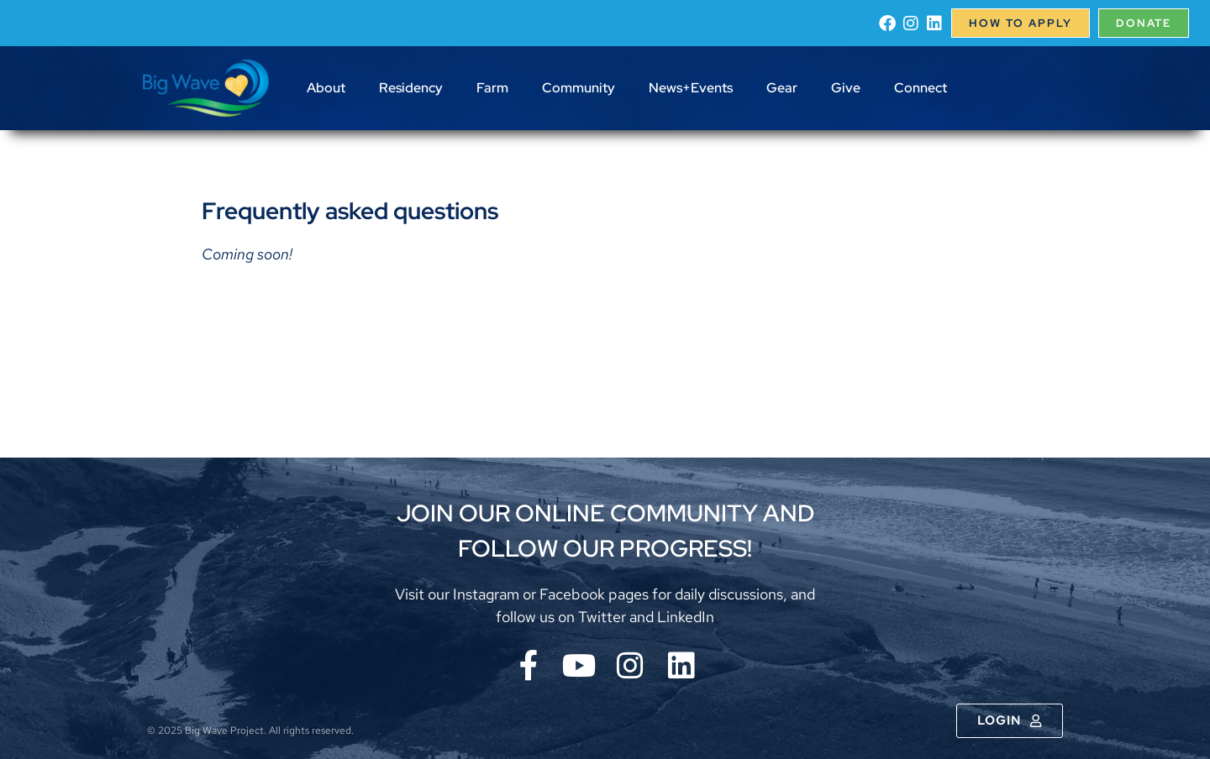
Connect (920, 88)
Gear (781, 88)
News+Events (691, 88)
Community (578, 88)
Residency (411, 88)
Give (845, 88)
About (326, 88)
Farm (492, 88)
